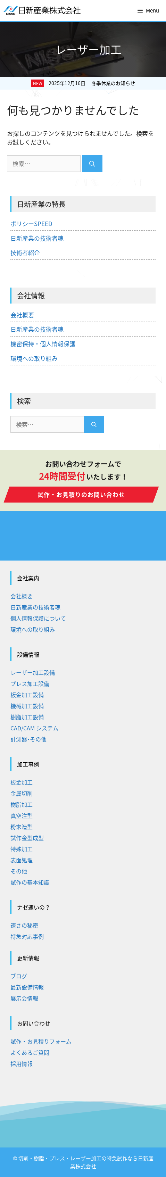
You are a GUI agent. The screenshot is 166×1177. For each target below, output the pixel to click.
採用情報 (21, 1063)
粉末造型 (21, 826)
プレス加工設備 (29, 683)
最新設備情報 (27, 987)
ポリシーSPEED (31, 223)
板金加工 (21, 782)
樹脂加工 (21, 804)
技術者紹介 (25, 252)
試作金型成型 (27, 838)
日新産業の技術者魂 (37, 238)
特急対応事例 (27, 936)
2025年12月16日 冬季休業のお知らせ (92, 83)
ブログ (18, 976)
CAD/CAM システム (34, 728)
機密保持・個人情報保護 (42, 343)
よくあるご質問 (29, 1052)
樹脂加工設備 (27, 717)
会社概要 (22, 314)
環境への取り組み (34, 358)
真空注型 (21, 815)
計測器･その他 (28, 739)
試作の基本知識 (29, 882)
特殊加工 (21, 849)
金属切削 (21, 793)
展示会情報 (24, 998)
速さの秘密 (24, 925)
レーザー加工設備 (32, 672)
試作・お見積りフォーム (41, 1041)
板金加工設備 (27, 694)
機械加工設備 (27, 706)
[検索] (92, 163)
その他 (18, 871)
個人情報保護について (38, 618)
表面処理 (21, 860)
